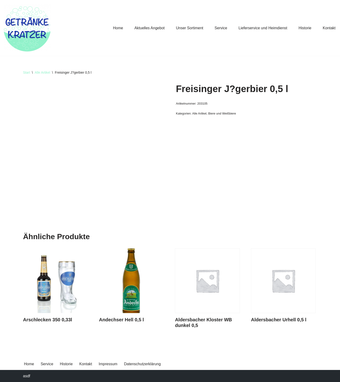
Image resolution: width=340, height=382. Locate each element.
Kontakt (329, 28)
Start (26, 72)
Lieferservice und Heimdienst (262, 28)
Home (118, 28)
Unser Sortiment (189, 28)
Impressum (108, 364)
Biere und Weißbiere (222, 113)
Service (221, 28)
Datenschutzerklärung (142, 364)
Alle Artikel (42, 72)
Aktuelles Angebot (149, 28)
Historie (305, 28)
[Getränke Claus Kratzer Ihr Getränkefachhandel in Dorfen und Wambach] (27, 27)
